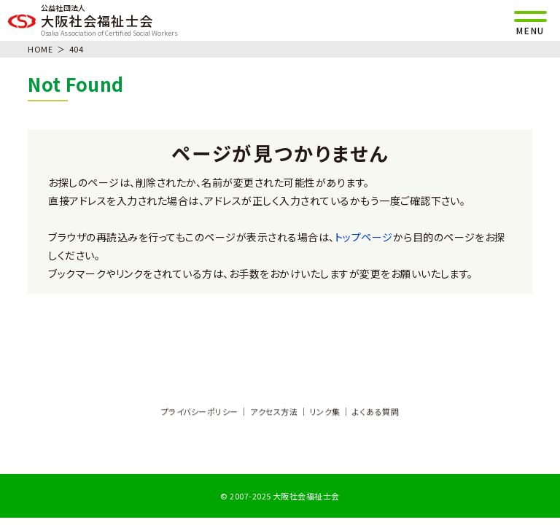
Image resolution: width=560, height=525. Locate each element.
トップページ (364, 237)
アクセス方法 (274, 413)
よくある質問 (375, 413)
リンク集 (325, 413)
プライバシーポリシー (199, 413)
